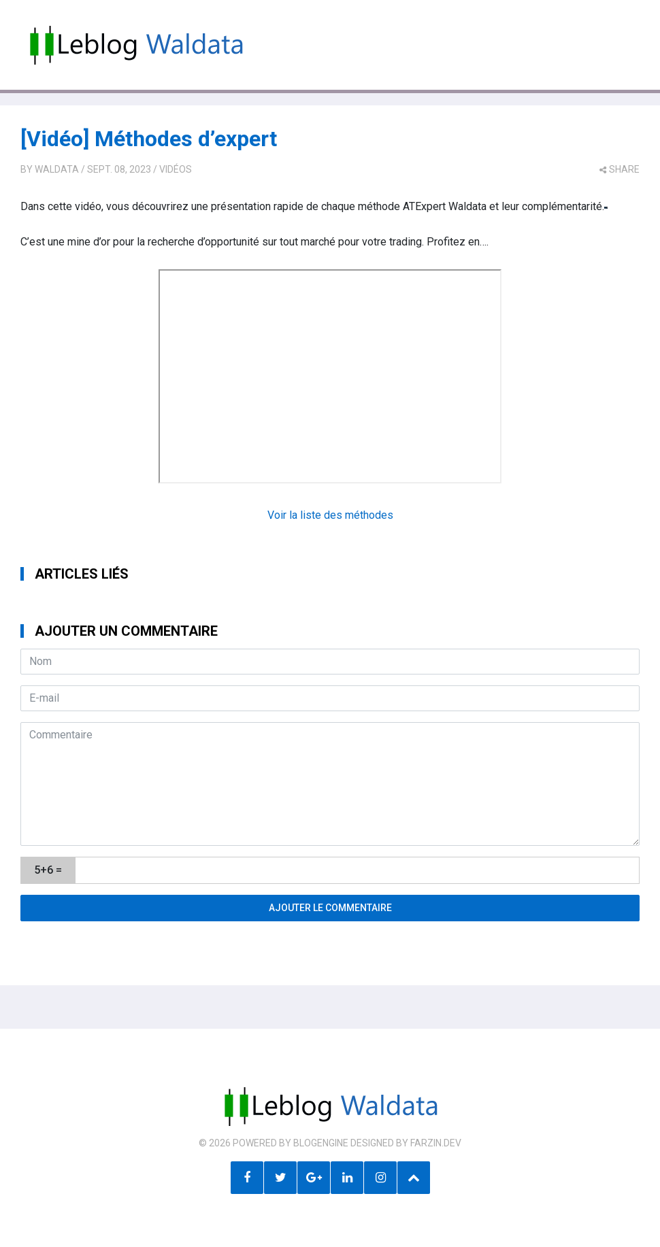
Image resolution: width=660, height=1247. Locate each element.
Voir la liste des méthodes (330, 515)
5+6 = (48, 870)
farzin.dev (435, 1143)
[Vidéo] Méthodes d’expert (148, 139)
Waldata (57, 169)
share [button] (619, 169)
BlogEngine (320, 1143)
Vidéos (175, 169)
